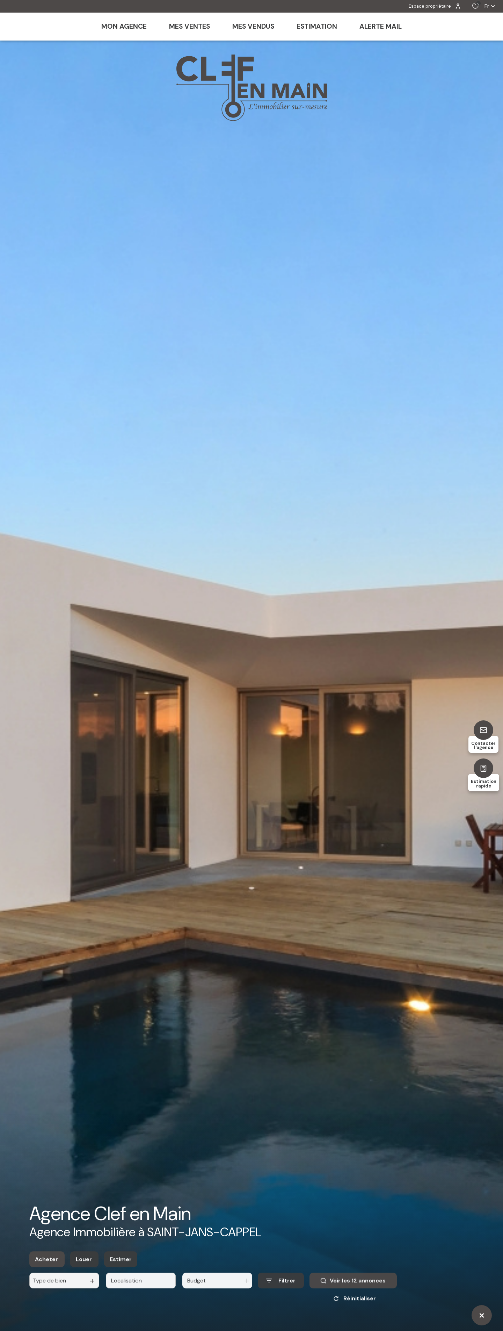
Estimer (121, 1266)
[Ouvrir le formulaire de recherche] (281, 1288)
